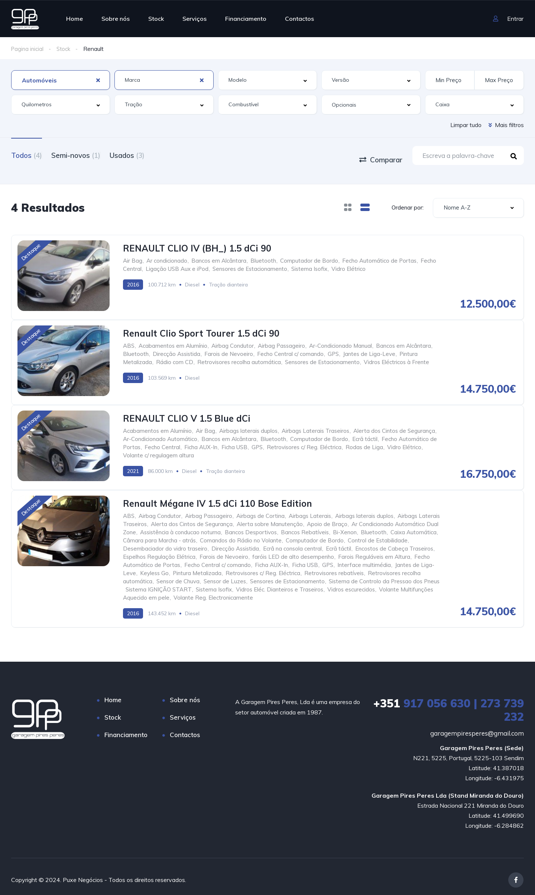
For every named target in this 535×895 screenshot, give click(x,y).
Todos (26, 154)
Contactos (299, 18)
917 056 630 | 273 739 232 (448, 703)
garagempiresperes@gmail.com (477, 726)
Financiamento (245, 18)
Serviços (194, 18)
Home (74, 18)
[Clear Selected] (98, 80)
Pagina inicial (28, 48)
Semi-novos (85, 154)
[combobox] (60, 80)
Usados (145, 154)
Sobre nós (115, 18)
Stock (156, 18)
